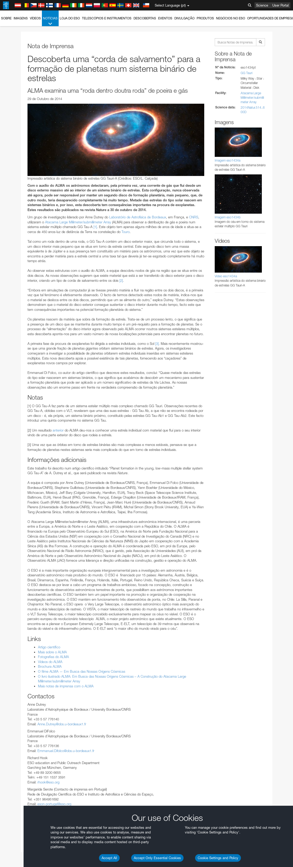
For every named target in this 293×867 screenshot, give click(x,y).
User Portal (280, 5)
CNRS (193, 217)
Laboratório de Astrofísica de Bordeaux (137, 217)
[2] (121, 280)
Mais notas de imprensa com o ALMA (65, 686)
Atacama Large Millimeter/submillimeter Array (78, 222)
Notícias (50, 21)
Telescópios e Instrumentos (106, 18)
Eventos (165, 18)
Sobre (6, 18)
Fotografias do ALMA (53, 657)
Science (262, 5)
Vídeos (35, 18)
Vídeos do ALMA (50, 662)
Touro (125, 232)
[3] (157, 343)
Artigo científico (49, 647)
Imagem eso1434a (227, 160)
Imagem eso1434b (228, 217)
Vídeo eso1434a (226, 276)
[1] (95, 227)
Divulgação (184, 18)
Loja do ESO (70, 18)
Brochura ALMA (50, 666)
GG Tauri (246, 73)
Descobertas (145, 18)
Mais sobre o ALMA (52, 652)
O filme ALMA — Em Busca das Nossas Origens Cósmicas (81, 671)
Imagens (21, 18)
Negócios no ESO (230, 18)
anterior (58, 430)
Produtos (205, 18)
